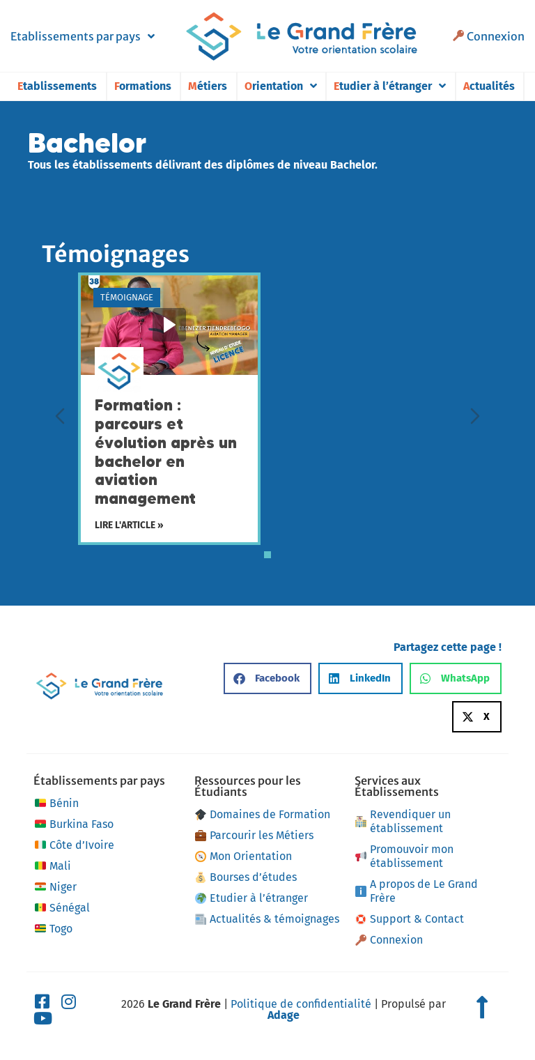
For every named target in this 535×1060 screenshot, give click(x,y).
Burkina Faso (73, 824)
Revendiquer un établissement (403, 821)
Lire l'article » (129, 526)
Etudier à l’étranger (390, 86)
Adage (284, 1015)
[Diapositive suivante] (475, 416)
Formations (142, 86)
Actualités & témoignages (267, 918)
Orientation (281, 86)
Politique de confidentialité (301, 1004)
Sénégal (61, 908)
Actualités (489, 86)
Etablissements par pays (82, 36)
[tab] (267, 555)
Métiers (207, 86)
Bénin (55, 804)
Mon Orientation (243, 856)
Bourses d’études (246, 877)
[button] (267, 678)
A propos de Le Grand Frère (416, 891)
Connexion (489, 36)
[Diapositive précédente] (60, 416)
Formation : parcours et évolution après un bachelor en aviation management (166, 451)
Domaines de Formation (262, 814)
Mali (51, 866)
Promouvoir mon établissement (404, 856)
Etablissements (57, 86)
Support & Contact (409, 918)
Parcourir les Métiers (254, 835)
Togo (52, 929)
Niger (54, 887)
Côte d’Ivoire (73, 845)
